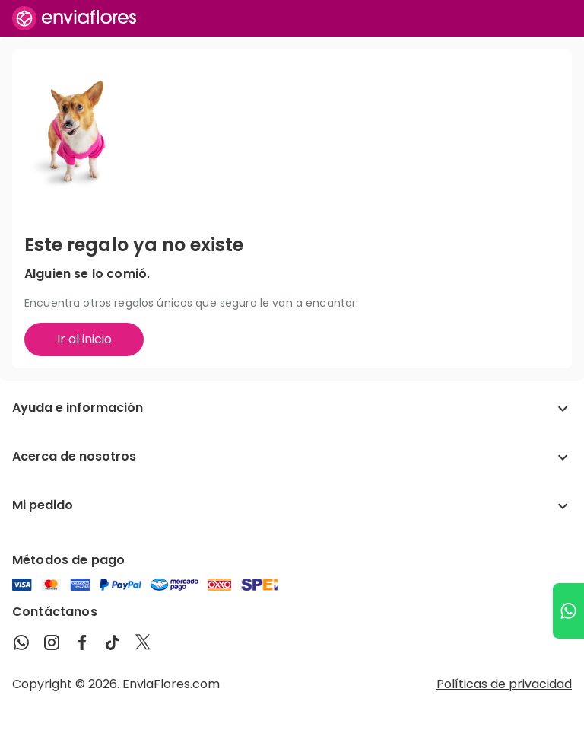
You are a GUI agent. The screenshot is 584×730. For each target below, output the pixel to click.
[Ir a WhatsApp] (568, 611)
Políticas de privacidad (504, 684)
